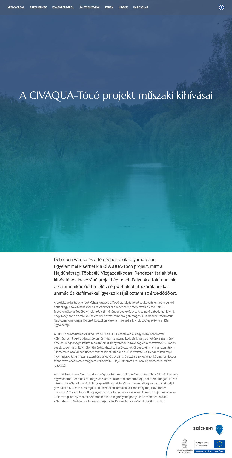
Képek (109, 7)
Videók (123, 7)
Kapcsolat (140, 7)
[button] (222, 7)
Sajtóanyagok (89, 7)
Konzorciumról (63, 7)
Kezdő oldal (15, 7)
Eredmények (38, 7)
